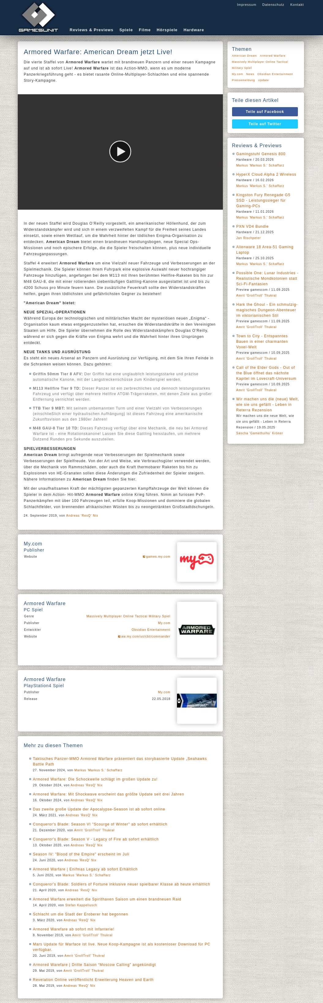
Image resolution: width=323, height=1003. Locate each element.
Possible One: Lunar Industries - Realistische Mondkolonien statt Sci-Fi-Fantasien (267, 278)
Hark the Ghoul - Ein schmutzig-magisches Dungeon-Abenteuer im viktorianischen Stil (267, 310)
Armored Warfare (273, 55)
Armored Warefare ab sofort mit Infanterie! (74, 929)
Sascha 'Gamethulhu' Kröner (259, 433)
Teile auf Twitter (265, 124)
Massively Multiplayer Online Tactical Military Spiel (128, 616)
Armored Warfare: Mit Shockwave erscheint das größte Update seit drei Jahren (108, 794)
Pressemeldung (243, 80)
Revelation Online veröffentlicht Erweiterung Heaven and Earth (93, 980)
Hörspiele (167, 30)
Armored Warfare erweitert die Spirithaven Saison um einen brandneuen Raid (107, 899)
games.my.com (158, 556)
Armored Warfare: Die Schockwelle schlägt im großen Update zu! (95, 779)
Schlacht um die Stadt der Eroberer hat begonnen (80, 914)
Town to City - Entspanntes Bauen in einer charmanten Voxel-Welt (262, 341)
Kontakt (297, 4)
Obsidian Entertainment (151, 629)
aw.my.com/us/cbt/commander (145, 636)
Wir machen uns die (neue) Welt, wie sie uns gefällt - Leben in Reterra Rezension (267, 404)
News (250, 74)
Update (263, 80)
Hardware (193, 30)
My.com (164, 623)
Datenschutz (273, 4)
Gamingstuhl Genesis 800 (261, 154)
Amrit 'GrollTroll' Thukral (94, 830)
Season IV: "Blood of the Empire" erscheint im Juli (81, 854)
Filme (145, 30)
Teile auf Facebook (265, 112)
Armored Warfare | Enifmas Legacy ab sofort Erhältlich (85, 869)
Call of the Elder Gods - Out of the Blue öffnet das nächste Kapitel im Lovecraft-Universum (266, 373)
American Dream (244, 55)
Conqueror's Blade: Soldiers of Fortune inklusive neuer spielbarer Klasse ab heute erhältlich (121, 884)
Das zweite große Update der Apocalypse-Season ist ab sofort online (99, 809)
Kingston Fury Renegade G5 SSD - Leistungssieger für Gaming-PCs (263, 200)
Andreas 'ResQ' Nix (82, 515)
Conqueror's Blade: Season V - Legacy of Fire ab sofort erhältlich (96, 839)
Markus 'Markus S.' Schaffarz (98, 770)
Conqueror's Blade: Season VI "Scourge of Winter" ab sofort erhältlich (100, 824)
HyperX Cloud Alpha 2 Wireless (266, 174)
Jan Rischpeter (248, 238)
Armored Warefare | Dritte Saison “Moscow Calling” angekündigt (94, 965)
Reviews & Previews (92, 30)
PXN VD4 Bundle (252, 226)
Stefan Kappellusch (81, 905)
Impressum (246, 4)
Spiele (126, 30)
